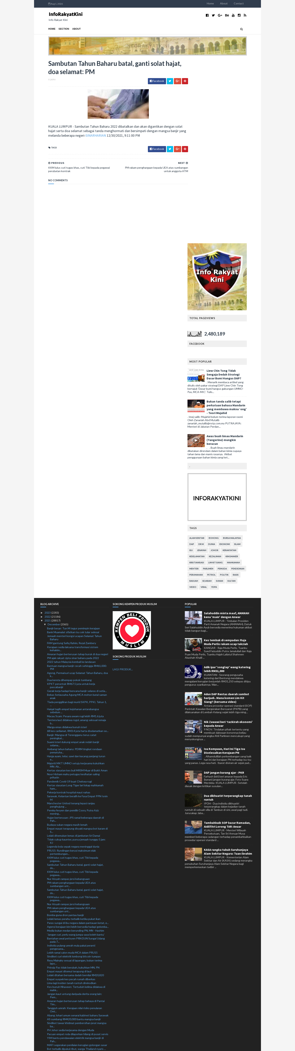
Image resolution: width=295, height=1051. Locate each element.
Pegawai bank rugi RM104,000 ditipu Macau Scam (76, 969)
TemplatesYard (72, 1045)
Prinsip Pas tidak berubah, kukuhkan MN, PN (73, 783)
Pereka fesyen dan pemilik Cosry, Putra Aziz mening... (73, 628)
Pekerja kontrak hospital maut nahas (68, 608)
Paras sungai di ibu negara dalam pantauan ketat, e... (78, 739)
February (53, 1018)
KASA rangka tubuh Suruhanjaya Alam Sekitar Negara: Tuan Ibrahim (228, 667)
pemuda (230, 384)
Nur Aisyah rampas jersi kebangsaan (68, 695)
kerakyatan (237, 366)
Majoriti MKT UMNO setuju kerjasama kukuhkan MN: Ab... (75, 581)
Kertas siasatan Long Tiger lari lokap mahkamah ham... (75, 603)
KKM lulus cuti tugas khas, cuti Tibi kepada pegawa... (72, 675)
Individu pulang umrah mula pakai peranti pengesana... (71, 763)
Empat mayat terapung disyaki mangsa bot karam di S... (77, 646)
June (51, 1003)
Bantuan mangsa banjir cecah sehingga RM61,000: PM (77, 483)
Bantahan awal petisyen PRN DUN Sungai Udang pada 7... (76, 756)
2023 (48, 428)
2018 (48, 1034)
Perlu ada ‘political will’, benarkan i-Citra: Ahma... (75, 946)
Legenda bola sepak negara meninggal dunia (73, 662)
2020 (48, 1026)
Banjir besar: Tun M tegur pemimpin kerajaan (73, 444)
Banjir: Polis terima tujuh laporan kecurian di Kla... (76, 931)
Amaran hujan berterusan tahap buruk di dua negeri (77, 470)
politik (232, 391)
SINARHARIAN (104, 136)
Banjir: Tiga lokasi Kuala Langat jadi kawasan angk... (77, 872)
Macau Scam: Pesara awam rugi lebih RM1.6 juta (75, 532)
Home (218, 3)
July (50, 999)
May (50, 1007)
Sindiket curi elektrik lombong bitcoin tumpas (74, 772)
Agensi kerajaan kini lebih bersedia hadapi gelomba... (78, 742)
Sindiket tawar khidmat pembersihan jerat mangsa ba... (76, 840)
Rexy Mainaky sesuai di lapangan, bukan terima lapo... (74, 778)
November (54, 984)
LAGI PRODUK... (123, 485)
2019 (48, 1030)
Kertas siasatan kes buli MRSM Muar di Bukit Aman (77, 586)
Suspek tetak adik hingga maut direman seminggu (76, 894)
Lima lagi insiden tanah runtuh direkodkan (71, 799)
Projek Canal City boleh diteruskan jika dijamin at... (76, 898)
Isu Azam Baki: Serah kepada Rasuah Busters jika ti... (76, 889)
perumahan (204, 391)
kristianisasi (204, 378)
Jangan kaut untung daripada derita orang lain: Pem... (74, 811)
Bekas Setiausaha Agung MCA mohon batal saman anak (77, 512)
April (51, 1011)
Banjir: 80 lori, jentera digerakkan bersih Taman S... (76, 980)
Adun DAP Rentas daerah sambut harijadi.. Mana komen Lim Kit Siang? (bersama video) (226, 514)
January (52, 1022)
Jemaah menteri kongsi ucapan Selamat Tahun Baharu (74, 453)
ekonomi (232, 360)
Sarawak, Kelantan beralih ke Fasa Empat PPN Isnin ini (77, 614)
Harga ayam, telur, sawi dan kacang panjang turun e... (76, 574)
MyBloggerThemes (111, 1045)
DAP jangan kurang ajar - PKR (224, 588)
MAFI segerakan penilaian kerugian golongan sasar (77, 861)
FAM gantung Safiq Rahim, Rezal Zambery (71, 459)
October (53, 987)
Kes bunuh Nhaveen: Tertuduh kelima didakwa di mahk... (76, 804)
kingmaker (239, 372)
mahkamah (241, 378)
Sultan (239, 397)
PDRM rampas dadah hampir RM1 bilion (70, 913)
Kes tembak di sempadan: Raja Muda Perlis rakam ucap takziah (226, 458)
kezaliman (223, 372)
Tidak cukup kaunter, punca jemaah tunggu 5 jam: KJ (76, 657)
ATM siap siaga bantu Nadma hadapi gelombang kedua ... (75, 926)
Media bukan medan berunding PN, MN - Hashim (75, 746)
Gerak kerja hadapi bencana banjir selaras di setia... (77, 507)
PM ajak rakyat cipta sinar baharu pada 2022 (73, 474)
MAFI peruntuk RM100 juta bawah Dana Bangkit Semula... (75, 904)
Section (56, 29)
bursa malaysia (240, 354)
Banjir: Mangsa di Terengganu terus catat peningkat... (71, 552)
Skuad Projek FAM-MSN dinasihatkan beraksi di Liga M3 (77, 974)
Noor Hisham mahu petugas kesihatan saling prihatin (73, 592)
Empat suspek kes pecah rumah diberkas (71, 795)
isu (198, 366)
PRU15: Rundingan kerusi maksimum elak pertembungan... (71, 668)
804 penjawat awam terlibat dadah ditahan (72, 942)
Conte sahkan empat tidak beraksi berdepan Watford (73, 952)
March (52, 1015)
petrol (219, 391)
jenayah (209, 366)
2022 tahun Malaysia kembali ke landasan (71, 477)
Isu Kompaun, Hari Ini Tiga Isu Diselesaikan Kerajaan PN (224, 566)
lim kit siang (223, 378)
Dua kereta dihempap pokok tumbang (69, 496)
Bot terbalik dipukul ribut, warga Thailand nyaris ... (76, 864)
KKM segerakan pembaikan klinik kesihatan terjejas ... (77, 937)
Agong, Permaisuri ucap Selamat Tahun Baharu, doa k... (77, 490)
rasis (243, 391)
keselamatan (204, 372)
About (232, 3)
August (52, 995)
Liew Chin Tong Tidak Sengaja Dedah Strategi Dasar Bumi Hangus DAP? (231, 190)
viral (212, 403)
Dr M (209, 360)
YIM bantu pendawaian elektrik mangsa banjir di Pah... (75, 855)
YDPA (222, 403)
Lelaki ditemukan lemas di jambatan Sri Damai (73, 651)
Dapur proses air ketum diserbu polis (68, 909)
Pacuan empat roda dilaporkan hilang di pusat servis (77, 850)
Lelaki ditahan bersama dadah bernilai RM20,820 (75, 791)
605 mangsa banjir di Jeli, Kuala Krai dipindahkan (75, 883)
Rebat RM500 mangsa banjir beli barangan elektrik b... (76, 878)
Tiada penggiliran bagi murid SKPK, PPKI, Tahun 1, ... (77, 519)
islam (245, 360)
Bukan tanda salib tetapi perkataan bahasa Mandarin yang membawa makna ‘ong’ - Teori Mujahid (234, 223)
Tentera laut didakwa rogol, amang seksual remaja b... (76, 537)
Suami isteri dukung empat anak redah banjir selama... (73, 559)
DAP (199, 360)
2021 (48, 436)
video (200, 403)
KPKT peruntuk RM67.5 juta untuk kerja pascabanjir (71, 501)
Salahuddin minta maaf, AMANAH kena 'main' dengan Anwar (226, 431)
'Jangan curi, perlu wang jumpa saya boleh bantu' (75, 750)
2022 (48, 432)
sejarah (214, 397)
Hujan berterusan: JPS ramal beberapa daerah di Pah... (75, 635)
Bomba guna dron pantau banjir (65, 731)
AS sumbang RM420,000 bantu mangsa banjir (74, 835)
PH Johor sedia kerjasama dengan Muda (70, 846)
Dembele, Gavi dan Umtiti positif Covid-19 (72, 965)
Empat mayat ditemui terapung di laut (69, 787)
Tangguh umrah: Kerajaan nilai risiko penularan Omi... (74, 825)
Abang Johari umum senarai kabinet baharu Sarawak (77, 831)
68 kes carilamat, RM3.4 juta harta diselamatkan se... (77, 547)
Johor (222, 366)
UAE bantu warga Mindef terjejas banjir (70, 868)
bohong (222, 354)
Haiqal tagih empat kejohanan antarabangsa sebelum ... (73, 526)
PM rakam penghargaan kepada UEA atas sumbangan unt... (71, 700)
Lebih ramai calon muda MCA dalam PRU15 (72, 768)
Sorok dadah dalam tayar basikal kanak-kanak (73, 957)
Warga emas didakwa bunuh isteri (67, 543)
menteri (201, 384)
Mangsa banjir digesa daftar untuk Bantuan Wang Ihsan (76, 919)
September (55, 991)
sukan (227, 397)
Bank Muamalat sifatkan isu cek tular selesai (73, 448)
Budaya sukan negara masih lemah (67, 640)
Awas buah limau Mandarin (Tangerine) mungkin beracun (232, 256)
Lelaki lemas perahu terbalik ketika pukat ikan (73, 735)
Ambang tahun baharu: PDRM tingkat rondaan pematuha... (74, 566)
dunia (219, 360)
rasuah (201, 397)
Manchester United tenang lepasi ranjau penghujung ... (71, 621)
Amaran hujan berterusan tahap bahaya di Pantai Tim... (76, 818)
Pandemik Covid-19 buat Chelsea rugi (69, 597)
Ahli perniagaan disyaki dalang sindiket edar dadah (76, 961)
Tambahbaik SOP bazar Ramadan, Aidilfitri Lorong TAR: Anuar (227, 640)
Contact (247, 3)
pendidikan (245, 384)
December (54, 440)
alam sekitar (204, 354)
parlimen (216, 384)
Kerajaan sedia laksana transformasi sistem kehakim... (72, 464)
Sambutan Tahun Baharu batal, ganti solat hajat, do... (75, 682)
